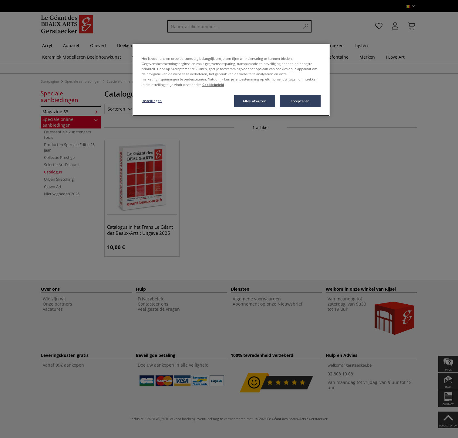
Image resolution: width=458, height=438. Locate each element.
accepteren (300, 101)
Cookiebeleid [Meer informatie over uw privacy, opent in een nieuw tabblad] (213, 84)
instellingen (152, 100)
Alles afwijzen (254, 101)
